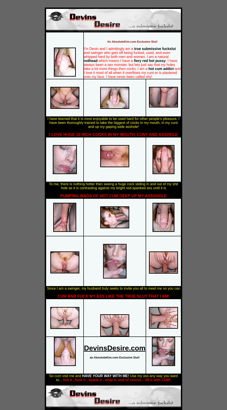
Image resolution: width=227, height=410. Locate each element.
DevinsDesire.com (114, 348)
